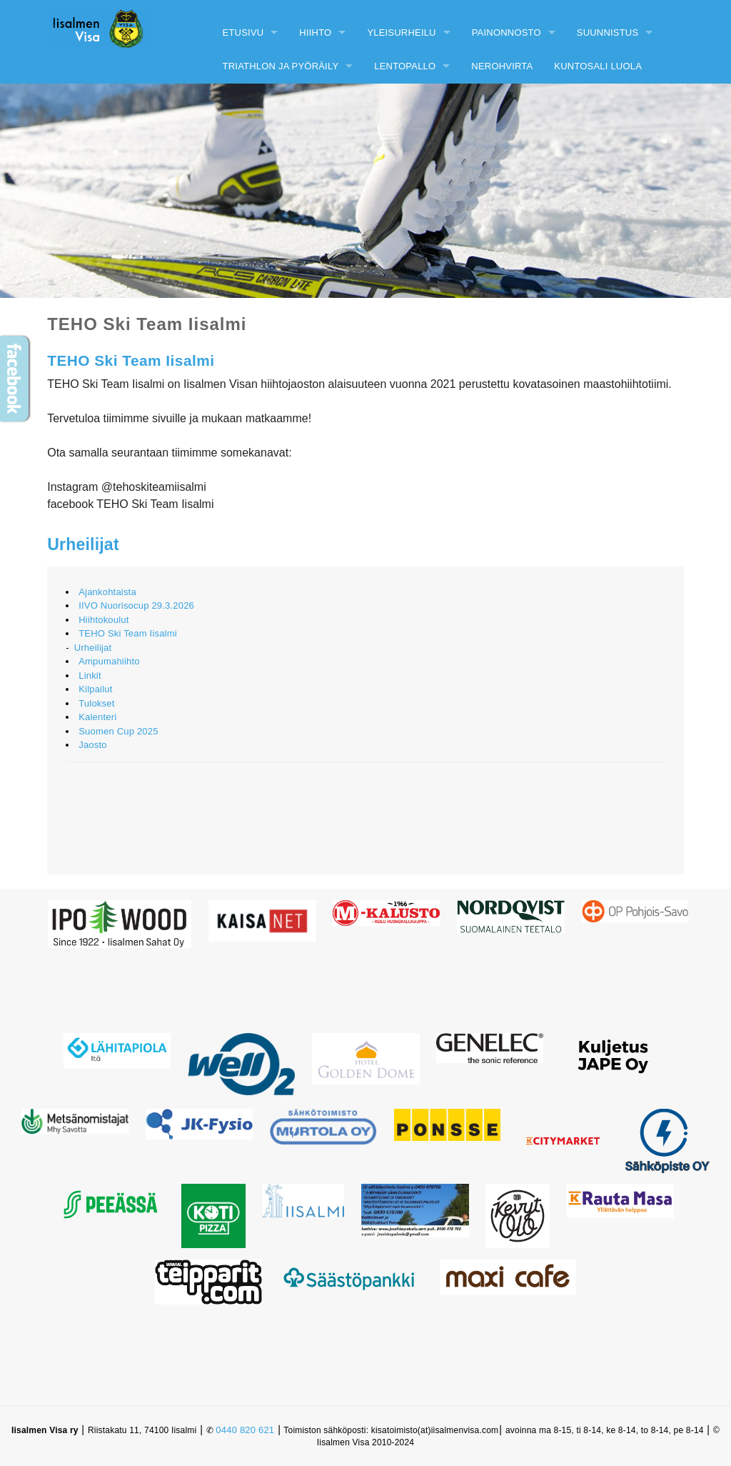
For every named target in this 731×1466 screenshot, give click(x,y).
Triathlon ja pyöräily (281, 66)
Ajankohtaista (107, 592)
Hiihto (315, 32)
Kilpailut (95, 689)
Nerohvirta (502, 66)
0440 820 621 (245, 1430)
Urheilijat (83, 544)
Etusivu (243, 32)
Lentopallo (404, 66)
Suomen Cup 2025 (118, 731)
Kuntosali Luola (598, 66)
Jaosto (93, 744)
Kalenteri (97, 717)
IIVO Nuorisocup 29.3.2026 (136, 605)
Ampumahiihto (109, 661)
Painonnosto (506, 32)
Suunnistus (608, 32)
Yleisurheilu (401, 32)
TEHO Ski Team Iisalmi (128, 633)
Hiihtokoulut (103, 619)
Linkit (90, 675)
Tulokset (96, 703)
